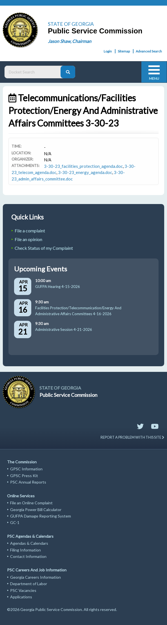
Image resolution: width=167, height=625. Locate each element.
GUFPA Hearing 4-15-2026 (57, 286)
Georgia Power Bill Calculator (35, 509)
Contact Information (28, 556)
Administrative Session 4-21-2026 (63, 329)
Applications (21, 596)
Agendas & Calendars (29, 543)
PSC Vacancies (23, 590)
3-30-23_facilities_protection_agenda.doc (83, 166)
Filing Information (25, 550)
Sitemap (124, 51)
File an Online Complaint (31, 502)
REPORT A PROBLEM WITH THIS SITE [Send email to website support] (132, 437)
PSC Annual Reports (28, 482)
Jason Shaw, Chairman (69, 41)
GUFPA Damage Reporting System (40, 516)
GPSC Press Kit (24, 475)
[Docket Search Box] (34, 72)
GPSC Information (26, 468)
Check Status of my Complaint (44, 248)
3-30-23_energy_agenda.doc (85, 172)
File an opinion (28, 239)
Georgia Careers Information (35, 577)
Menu (154, 78)
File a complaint (30, 230)
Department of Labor (28, 583)
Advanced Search (149, 51)
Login (108, 51)
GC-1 (14, 522)
